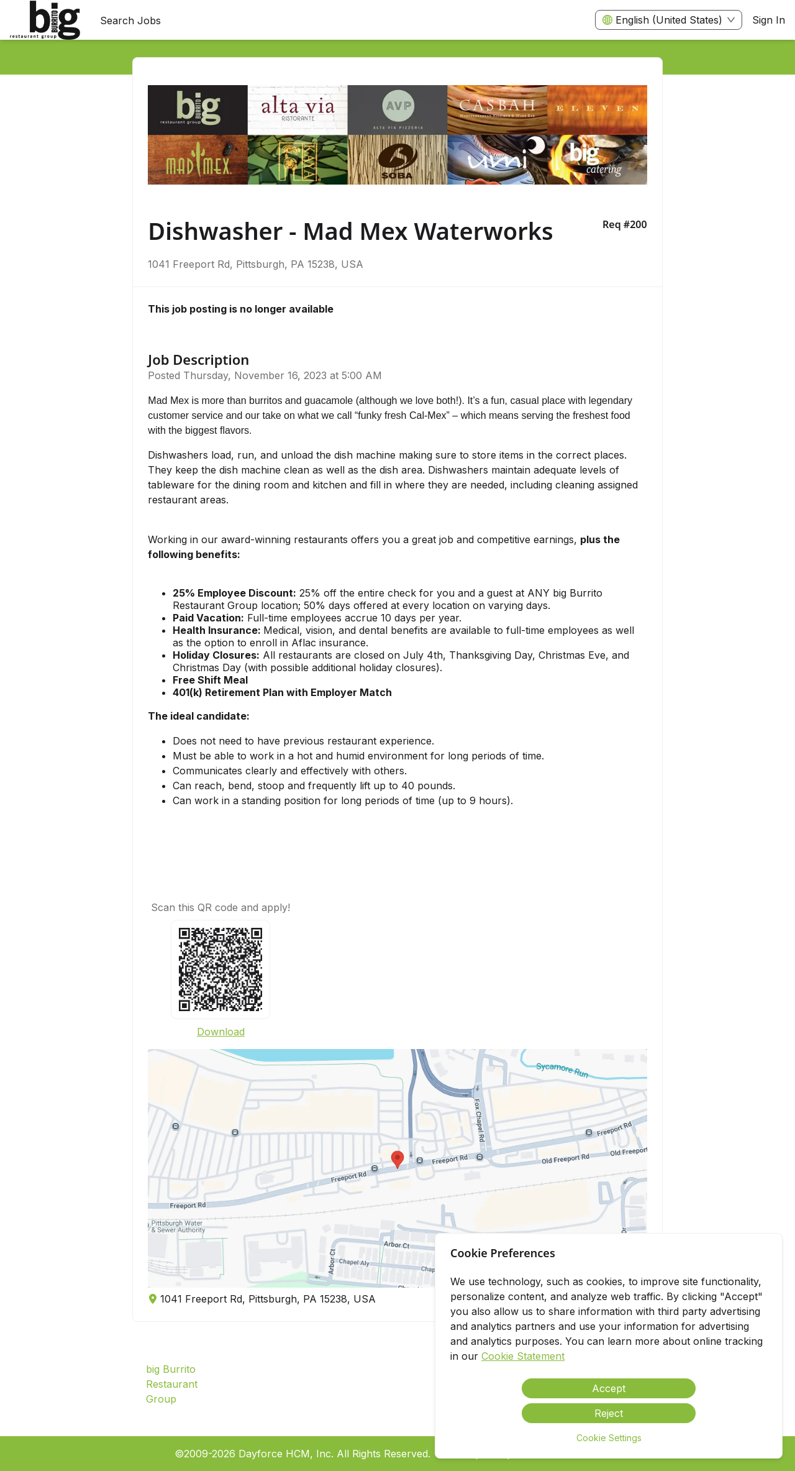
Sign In (768, 20)
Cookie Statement (523, 1356)
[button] (397, 1168)
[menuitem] (45, 20)
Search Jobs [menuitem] (130, 20)
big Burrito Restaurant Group (172, 1384)
